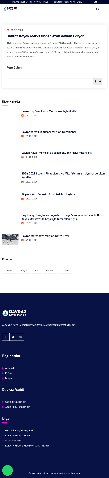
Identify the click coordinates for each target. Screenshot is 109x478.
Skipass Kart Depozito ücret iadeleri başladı (48, 194)
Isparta (65, 270)
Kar (37, 270)
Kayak (24, 270)
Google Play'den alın (15, 402)
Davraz (10, 270)
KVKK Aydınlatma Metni (17, 435)
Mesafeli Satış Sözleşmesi (19, 430)
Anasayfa (10, 368)
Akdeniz (50, 270)
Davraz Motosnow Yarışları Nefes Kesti (45, 236)
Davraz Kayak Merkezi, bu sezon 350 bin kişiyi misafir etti (56, 153)
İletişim (8, 378)
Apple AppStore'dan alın (17, 407)
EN (95, 2)
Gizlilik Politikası (13, 440)
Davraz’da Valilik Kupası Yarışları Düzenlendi (48, 132)
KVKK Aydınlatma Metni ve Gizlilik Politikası (27, 445)
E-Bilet (9, 373)
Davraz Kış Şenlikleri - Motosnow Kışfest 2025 (49, 111)
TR (88, 2)
